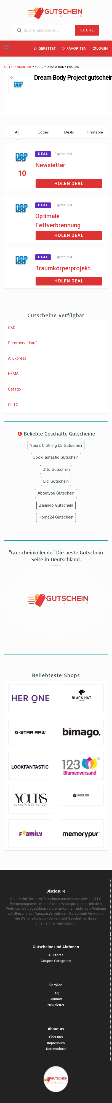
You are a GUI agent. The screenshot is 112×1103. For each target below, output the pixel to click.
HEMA (13, 374)
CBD (11, 327)
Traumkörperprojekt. (63, 268)
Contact (56, 999)
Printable (95, 132)
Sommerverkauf (22, 343)
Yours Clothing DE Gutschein (56, 445)
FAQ (56, 993)
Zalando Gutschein (56, 505)
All (17, 132)
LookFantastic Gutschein (56, 457)
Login (100, 48)
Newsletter (50, 165)
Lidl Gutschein (56, 481)
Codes (43, 132)
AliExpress (17, 358)
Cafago (14, 389)
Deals (69, 132)
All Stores (55, 955)
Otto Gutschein (56, 469)
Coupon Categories (56, 961)
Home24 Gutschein (56, 517)
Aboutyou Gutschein (56, 493)
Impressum (56, 1043)
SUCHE (87, 30)
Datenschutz (56, 1049)
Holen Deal (69, 183)
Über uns (56, 1037)
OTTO (13, 404)
